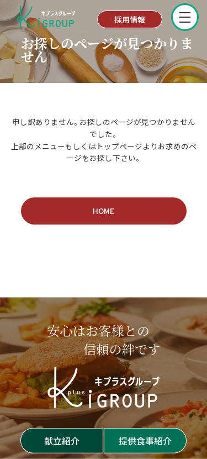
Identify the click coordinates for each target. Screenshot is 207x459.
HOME (103, 210)
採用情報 (129, 19)
